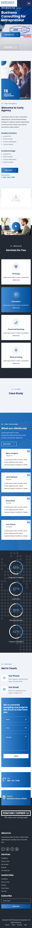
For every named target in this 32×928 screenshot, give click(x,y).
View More (10, 170)
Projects (3, 867)
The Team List (5, 870)
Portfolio (4, 891)
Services (3, 885)
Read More (10, 47)
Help (25, 925)
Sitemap (19, 925)
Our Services (11, 35)
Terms (13, 925)
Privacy (7, 925)
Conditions (4, 858)
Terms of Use (5, 861)
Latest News (5, 888)
